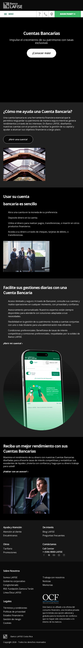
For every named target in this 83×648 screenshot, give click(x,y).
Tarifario (7, 548)
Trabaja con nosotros (54, 577)
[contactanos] (39, 14)
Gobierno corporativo (14, 581)
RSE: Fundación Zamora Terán (18, 588)
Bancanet (68, 14)
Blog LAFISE (49, 531)
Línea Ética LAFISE (12, 592)
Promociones (10, 552)
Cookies (7, 622)
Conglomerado (10, 584)
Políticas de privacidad (14, 611)
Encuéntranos (10, 535)
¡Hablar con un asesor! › (15, 471)
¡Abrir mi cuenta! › (13, 343)
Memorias (48, 584)
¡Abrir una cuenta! (18, 139)
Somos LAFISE (10, 577)
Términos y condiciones (15, 607)
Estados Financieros (13, 615)
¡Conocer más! (41, 53)
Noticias (47, 581)
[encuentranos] (52, 14)
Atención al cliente (12, 531)
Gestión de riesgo (12, 619)
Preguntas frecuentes (54, 535)
